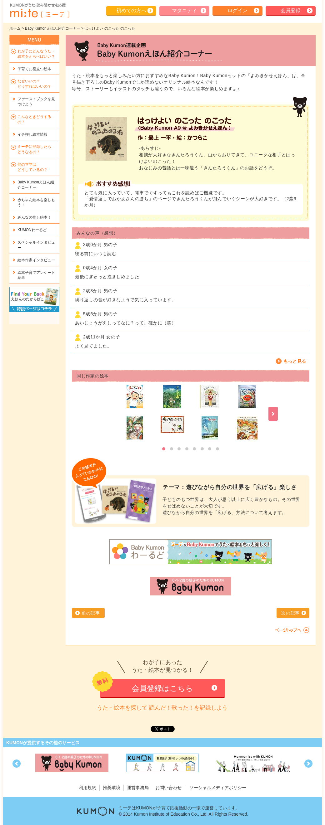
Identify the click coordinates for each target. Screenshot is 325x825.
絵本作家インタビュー (36, 260)
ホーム (15, 28)
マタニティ (184, 10)
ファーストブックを (36, 101)
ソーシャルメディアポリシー (217, 787)
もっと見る (295, 361)
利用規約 (87, 787)
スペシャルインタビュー (36, 245)
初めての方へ (131, 10)
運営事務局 (138, 787)
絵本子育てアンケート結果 (36, 275)
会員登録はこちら (162, 688)
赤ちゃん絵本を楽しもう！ (36, 202)
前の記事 (91, 612)
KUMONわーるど (32, 230)
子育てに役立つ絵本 (34, 69)
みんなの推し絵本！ (34, 217)
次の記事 (290, 612)
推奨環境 (111, 787)
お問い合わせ (168, 787)
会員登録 (291, 10)
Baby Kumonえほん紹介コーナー (52, 28)
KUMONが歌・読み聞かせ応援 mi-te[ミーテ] (39, 10)
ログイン (238, 10)
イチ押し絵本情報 (33, 134)
